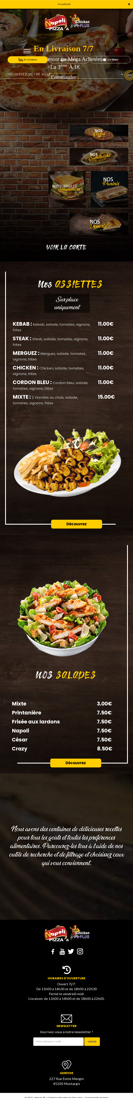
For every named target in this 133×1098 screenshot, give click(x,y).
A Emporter (69, 59)
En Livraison (27, 59)
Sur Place (110, 59)
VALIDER (92, 1041)
